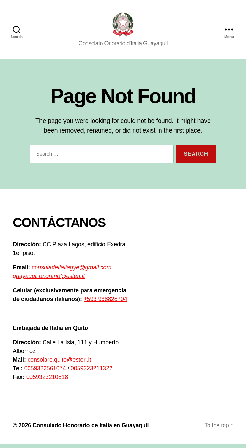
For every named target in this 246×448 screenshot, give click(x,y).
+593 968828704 (105, 303)
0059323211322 (91, 373)
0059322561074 (45, 373)
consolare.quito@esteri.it (59, 364)
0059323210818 (47, 381)
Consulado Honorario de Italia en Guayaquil (90, 430)
